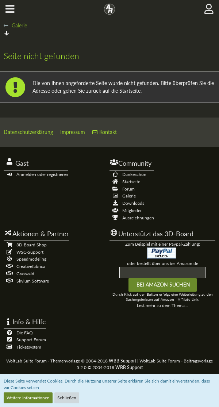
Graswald (25, 273)
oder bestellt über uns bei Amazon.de (162, 263)
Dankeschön (134, 174)
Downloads (133, 203)
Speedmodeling (31, 259)
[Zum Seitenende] (6, 33)
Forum (128, 189)
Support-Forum (31, 339)
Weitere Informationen (28, 397)
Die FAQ (24, 332)
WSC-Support (29, 252)
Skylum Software (32, 281)
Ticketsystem (28, 347)
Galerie (129, 196)
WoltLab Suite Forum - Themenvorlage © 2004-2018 (71, 361)
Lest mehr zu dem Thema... (162, 305)
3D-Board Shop (31, 244)
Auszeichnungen (138, 217)
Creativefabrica (30, 266)
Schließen (66, 397)
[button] (10, 9)
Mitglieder (132, 210)
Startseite (131, 181)
